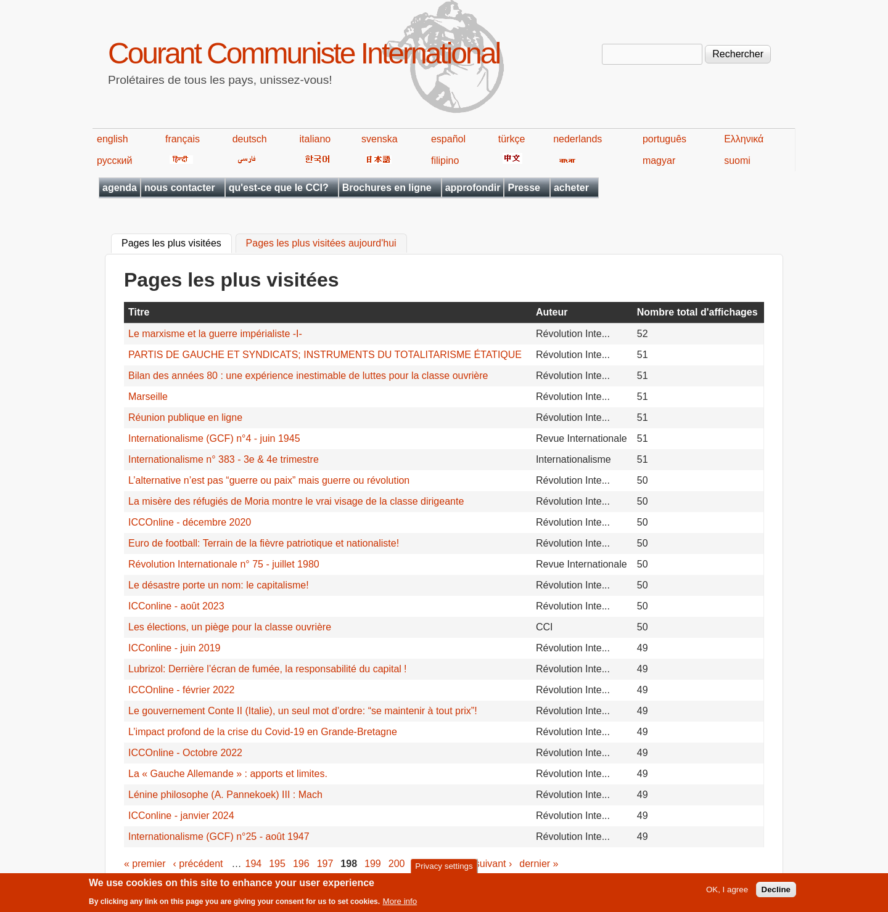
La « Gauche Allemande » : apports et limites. (227, 773)
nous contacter (179, 187)
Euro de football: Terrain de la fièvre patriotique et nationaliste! (263, 543)
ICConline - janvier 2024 (181, 815)
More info (400, 904)
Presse (524, 187)
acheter (571, 187)
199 (372, 863)
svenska (379, 139)
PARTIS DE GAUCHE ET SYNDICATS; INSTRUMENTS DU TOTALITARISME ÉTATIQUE (325, 354)
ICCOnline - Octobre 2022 (185, 752)
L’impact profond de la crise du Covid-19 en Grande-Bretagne (262, 732)
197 (325, 863)
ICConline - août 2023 (176, 606)
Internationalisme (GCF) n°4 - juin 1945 (214, 438)
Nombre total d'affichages (697, 312)
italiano (315, 139)
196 (301, 863)
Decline (776, 892)
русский (114, 160)
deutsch (249, 139)
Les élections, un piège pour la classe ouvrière (229, 627)
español (448, 139)
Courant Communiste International (304, 53)
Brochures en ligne (387, 187)
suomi (737, 160)
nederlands (577, 139)
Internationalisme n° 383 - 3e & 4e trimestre (223, 459)
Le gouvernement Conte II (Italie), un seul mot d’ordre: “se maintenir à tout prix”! (302, 711)
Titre (138, 312)
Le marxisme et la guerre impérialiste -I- (215, 333)
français (182, 139)
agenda (119, 187)
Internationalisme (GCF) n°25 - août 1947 (219, 836)
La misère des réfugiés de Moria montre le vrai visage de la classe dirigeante (296, 501)
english (112, 139)
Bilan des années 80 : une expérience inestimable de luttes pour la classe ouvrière (308, 375)
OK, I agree (727, 892)
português (664, 139)
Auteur (552, 312)
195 (277, 863)
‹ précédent (198, 863)
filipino (445, 160)
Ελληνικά (743, 139)
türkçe (511, 139)
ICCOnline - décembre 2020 (189, 522)
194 (253, 863)
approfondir (473, 187)
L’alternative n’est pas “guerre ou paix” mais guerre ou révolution (268, 480)
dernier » (538, 863)
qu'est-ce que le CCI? (279, 187)
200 (396, 863)
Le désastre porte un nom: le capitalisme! (218, 585)
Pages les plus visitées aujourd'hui (321, 243)
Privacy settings (443, 869)
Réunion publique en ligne (185, 417)
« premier (145, 863)
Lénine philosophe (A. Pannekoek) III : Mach (225, 794)
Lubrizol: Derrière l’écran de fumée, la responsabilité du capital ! (267, 669)
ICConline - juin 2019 (174, 648)
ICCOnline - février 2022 (181, 690)
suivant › (493, 863)
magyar (659, 160)
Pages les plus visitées (176, 242)
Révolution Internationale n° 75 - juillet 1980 (223, 564)
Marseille (148, 396)
